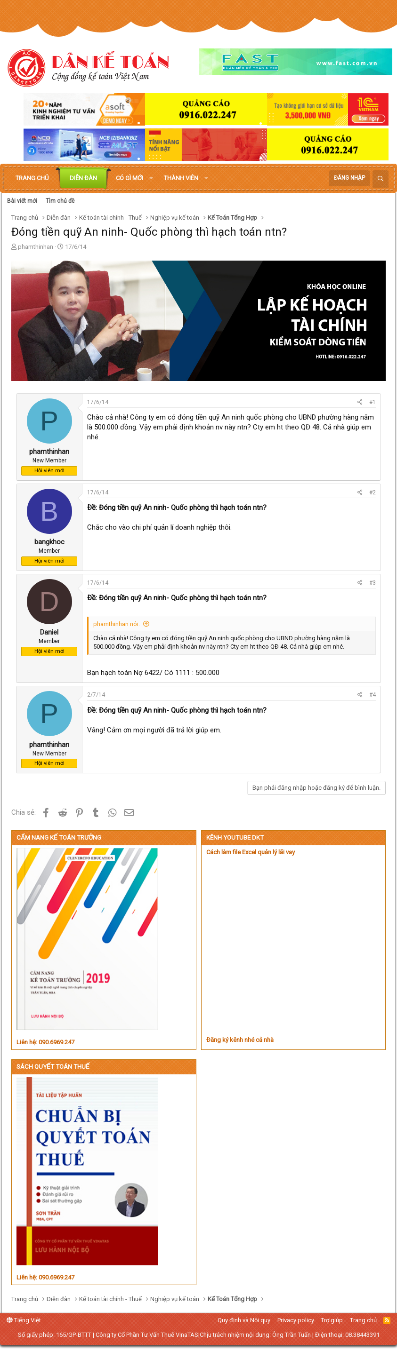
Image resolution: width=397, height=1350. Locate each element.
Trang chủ (32, 178)
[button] (151, 178)
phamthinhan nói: (116, 623)
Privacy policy (295, 1320)
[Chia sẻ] (360, 402)
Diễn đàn (83, 178)
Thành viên (181, 178)
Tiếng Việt (24, 1320)
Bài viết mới (22, 201)
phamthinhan (35, 246)
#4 (372, 694)
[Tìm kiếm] (381, 179)
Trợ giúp (332, 1320)
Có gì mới (129, 178)
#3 (372, 583)
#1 (372, 402)
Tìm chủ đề (60, 201)
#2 (372, 492)
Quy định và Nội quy (244, 1320)
